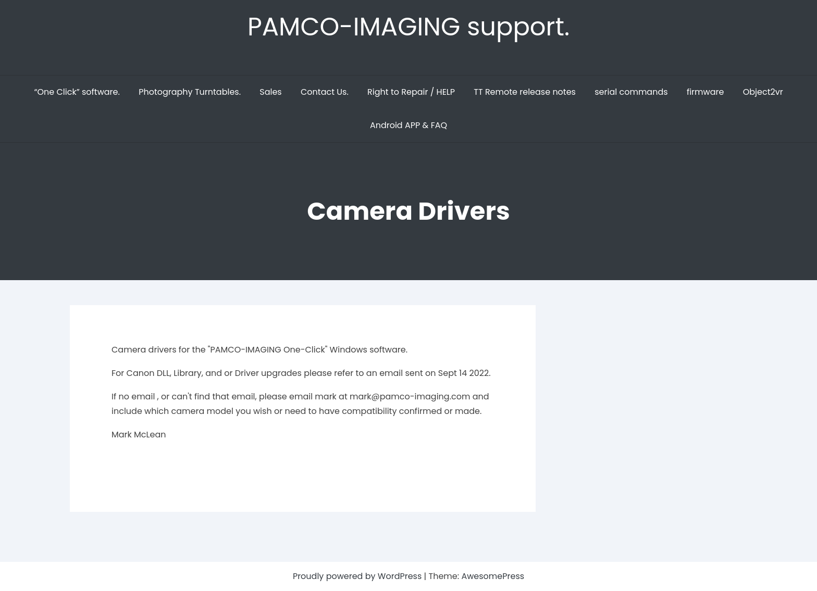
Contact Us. (325, 92)
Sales (270, 92)
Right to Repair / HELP (411, 92)
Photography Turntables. (190, 92)
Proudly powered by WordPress (358, 576)
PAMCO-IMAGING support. (408, 26)
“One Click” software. (76, 92)
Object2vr (763, 92)
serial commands (631, 92)
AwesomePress (492, 576)
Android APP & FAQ (408, 125)
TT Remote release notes (525, 92)
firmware (705, 92)
